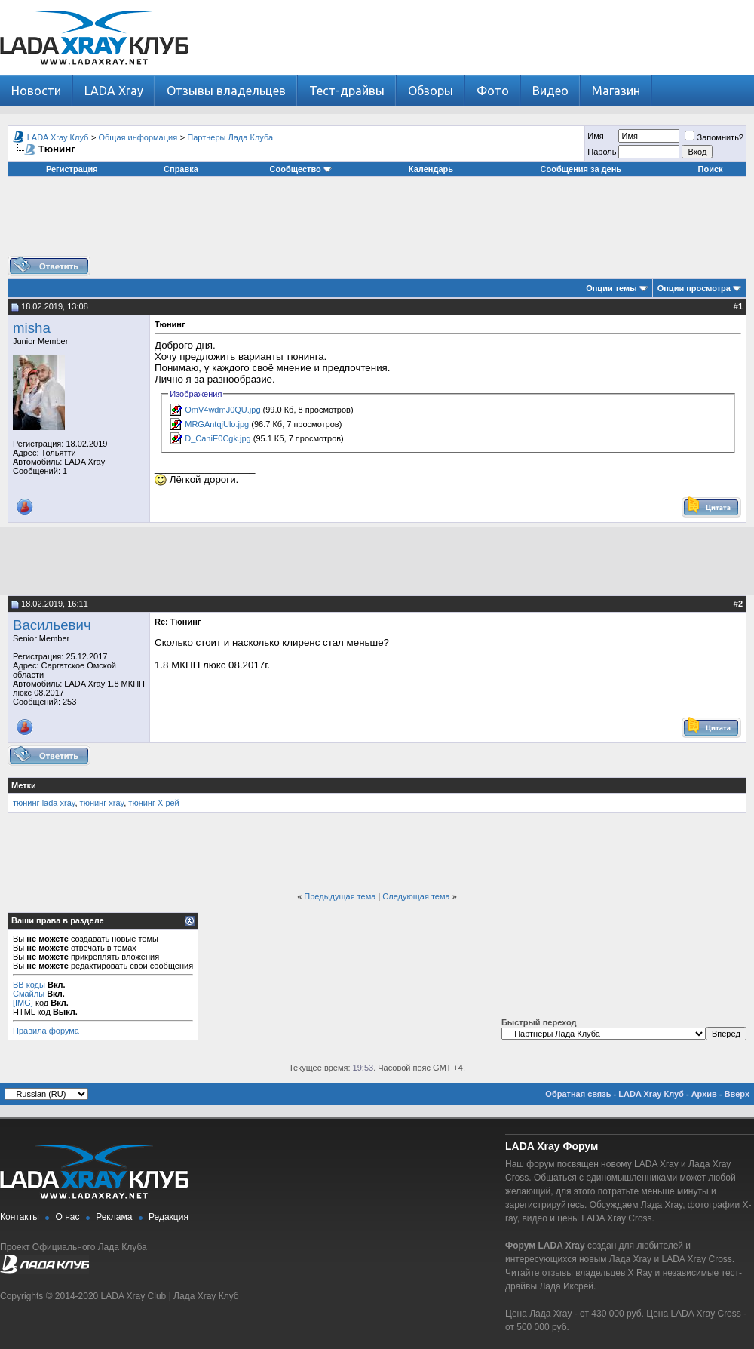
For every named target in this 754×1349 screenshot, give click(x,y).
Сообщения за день (581, 169)
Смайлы (28, 993)
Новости (36, 90)
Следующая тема (415, 896)
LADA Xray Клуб (58, 137)
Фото (493, 90)
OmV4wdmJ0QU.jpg (222, 409)
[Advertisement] (377, 222)
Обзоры (430, 90)
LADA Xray (113, 90)
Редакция (168, 1217)
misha (32, 328)
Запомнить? (714, 137)
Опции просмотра (694, 288)
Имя (595, 135)
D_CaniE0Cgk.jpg (217, 438)
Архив (704, 1094)
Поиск (710, 169)
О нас (68, 1217)
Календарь (431, 169)
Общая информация (138, 137)
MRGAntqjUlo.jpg (217, 424)
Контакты (19, 1217)
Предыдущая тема (339, 896)
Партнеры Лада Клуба (230, 137)
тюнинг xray (102, 802)
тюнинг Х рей (153, 802)
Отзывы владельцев (226, 90)
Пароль (601, 151)
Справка (181, 169)
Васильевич (52, 625)
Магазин (616, 90)
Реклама (114, 1217)
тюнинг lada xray (44, 802)
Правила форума (46, 1030)
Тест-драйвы (347, 90)
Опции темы (611, 288)
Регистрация (72, 169)
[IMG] (23, 1002)
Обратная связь (578, 1094)
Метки (23, 785)
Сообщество (301, 169)
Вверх (737, 1094)
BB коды (29, 984)
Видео (550, 90)
